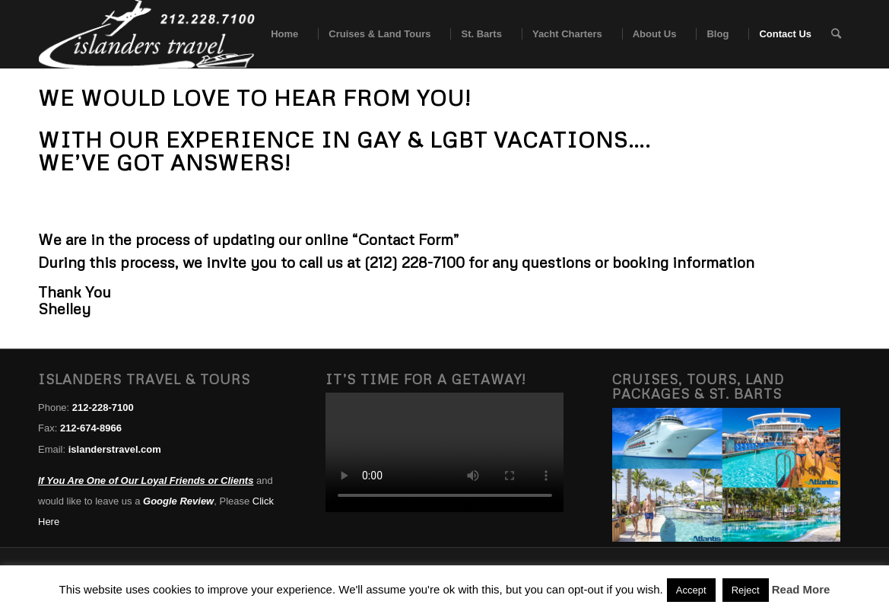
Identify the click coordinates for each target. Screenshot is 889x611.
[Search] (836, 34)
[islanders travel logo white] (146, 34)
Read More (801, 589)
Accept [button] (691, 590)
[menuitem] (279, 34)
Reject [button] (746, 590)
